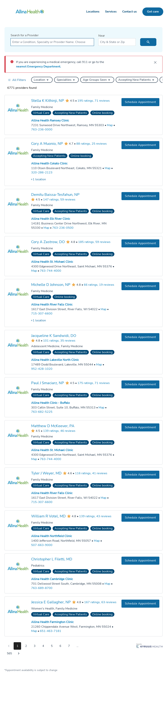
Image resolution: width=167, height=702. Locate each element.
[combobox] (52, 42)
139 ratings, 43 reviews (95, 516)
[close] (155, 62)
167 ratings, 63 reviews (100, 602)
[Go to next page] (18, 653)
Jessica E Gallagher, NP (51, 601)
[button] (42, 80)
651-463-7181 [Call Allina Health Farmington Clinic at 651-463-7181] (50, 631)
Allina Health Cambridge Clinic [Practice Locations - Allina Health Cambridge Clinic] (52, 579)
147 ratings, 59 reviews (59, 199)
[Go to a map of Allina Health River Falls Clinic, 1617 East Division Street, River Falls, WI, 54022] (103, 309)
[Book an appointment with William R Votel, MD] (140, 517)
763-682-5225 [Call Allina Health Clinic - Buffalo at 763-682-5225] (41, 412)
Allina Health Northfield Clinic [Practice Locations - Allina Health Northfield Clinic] (51, 536)
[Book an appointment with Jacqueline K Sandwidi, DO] (140, 337)
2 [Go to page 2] (26, 646)
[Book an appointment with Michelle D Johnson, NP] (140, 286)
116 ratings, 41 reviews (91, 473)
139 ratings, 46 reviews (59, 431)
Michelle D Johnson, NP (50, 284)
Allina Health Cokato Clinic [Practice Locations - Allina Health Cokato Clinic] (49, 163)
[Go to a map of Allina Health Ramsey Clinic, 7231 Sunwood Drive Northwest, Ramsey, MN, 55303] (110, 125)
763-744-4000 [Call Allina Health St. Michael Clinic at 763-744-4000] (50, 271)
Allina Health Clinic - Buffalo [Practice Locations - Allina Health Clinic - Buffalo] (50, 403)
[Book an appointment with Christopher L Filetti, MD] (140, 560)
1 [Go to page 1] (17, 646)
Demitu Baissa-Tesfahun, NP (55, 194)
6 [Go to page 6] (60, 646)
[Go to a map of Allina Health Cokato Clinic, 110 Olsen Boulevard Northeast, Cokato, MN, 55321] (107, 168)
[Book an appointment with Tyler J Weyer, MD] (140, 474)
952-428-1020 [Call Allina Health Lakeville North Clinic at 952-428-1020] (41, 369)
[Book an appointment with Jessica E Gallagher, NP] (140, 603)
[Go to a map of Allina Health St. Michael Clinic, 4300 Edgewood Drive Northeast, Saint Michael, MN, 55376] (34, 271)
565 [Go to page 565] (9, 653)
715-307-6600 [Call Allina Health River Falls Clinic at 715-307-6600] (41, 313)
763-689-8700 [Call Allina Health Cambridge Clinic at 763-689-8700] (41, 588)
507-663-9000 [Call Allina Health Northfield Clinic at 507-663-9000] (41, 545)
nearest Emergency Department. (38, 66)
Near (101, 36)
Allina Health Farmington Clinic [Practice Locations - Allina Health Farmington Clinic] (52, 622)
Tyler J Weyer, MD (46, 473)
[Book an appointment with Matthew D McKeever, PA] (140, 427)
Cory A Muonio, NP (47, 143)
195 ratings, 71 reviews (93, 101)
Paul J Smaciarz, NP (47, 382)
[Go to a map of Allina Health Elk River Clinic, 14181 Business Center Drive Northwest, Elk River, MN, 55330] (46, 228)
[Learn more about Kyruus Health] (149, 650)
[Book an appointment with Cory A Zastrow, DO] (140, 243)
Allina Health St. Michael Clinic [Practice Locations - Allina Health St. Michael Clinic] (52, 262)
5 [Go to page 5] (52, 646)
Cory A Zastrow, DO (48, 241)
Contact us (129, 12)
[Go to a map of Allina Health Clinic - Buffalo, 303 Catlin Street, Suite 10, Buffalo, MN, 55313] (101, 407)
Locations (92, 12)
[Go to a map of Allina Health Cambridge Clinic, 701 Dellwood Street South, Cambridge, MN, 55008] (107, 584)
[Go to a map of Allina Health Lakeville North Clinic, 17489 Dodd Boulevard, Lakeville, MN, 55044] (99, 364)
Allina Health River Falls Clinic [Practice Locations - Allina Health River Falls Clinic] (51, 305)
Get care (153, 12)
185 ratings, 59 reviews (94, 242)
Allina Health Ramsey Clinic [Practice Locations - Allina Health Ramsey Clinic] (50, 120)
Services (111, 12)
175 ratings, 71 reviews (93, 383)
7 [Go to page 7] (69, 646)
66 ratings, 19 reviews (99, 285)
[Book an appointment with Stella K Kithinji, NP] (140, 102)
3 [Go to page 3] (34, 646)
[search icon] (148, 42)
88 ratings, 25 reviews (91, 143)
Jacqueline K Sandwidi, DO (53, 335)
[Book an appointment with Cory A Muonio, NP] (140, 145)
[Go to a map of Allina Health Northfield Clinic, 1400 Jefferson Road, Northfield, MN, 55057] (97, 541)
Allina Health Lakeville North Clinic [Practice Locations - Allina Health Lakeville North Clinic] (55, 360)
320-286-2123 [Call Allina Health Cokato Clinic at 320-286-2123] (41, 172)
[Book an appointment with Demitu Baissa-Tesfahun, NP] (140, 196)
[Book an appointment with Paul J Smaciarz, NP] (140, 384)
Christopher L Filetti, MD (51, 558)
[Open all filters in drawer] (16, 79)
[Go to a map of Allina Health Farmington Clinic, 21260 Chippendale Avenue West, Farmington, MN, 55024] (34, 631)
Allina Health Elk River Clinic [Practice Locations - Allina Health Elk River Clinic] (50, 219)
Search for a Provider (25, 35)
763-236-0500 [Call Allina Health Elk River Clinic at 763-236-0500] (63, 228)
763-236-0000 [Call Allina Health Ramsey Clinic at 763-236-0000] (41, 129)
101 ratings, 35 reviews (59, 340)
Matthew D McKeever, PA (52, 425)
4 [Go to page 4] (43, 646)
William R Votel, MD (48, 516)
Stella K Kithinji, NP (47, 100)
